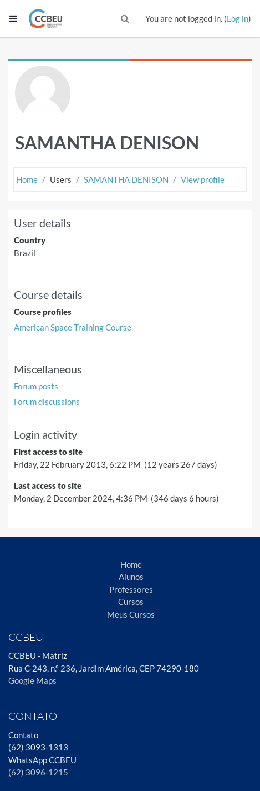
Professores (131, 589)
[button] (125, 18)
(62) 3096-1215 (38, 772)
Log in (237, 18)
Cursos (131, 602)
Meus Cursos (131, 614)
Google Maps (32, 680)
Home (27, 179)
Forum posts (36, 386)
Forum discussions (47, 402)
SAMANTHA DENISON (126, 179)
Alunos (131, 577)
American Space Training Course (72, 327)
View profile (203, 179)
